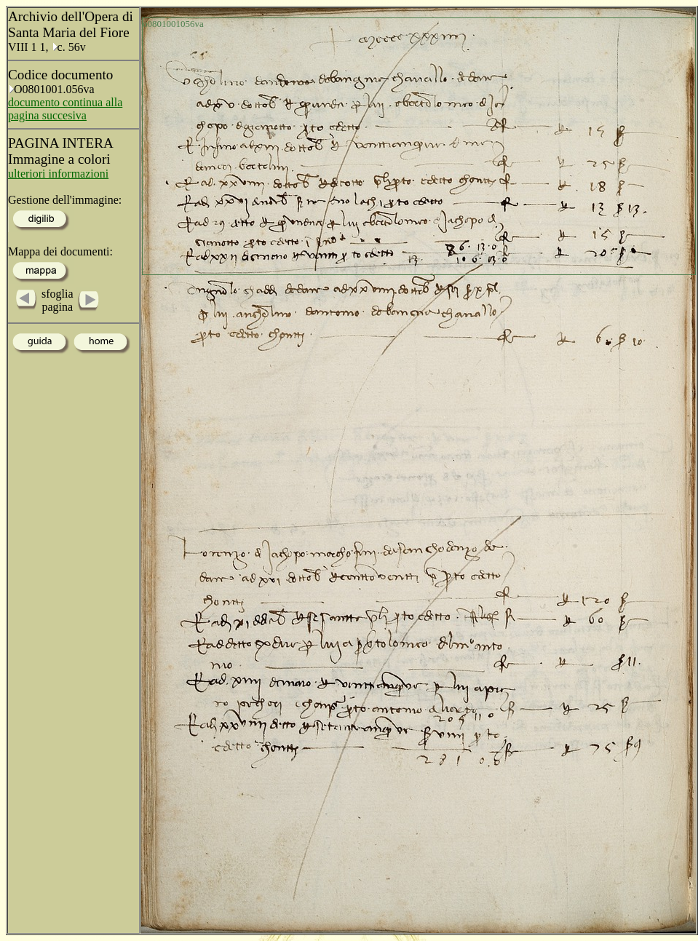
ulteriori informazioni (58, 173)
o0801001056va (173, 23)
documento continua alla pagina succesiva (65, 109)
